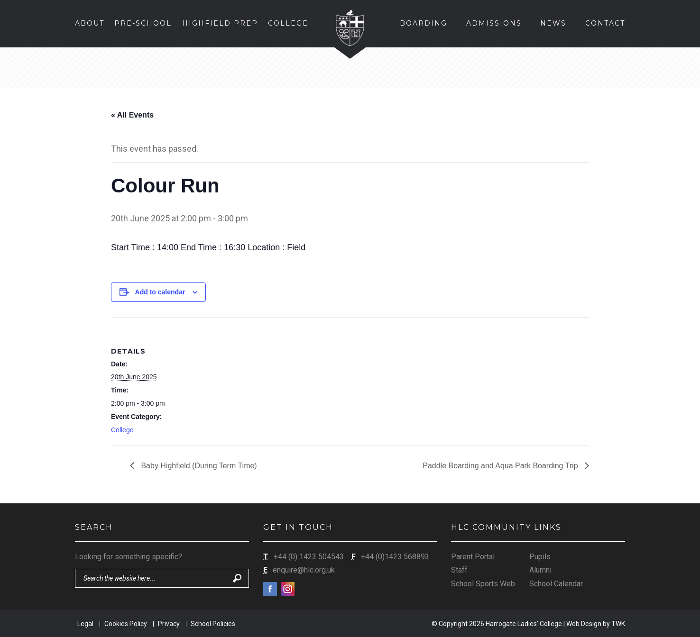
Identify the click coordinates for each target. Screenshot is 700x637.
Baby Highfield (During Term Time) (198, 466)
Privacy (169, 624)
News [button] (553, 23)
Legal (85, 624)
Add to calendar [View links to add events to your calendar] (160, 292)
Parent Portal (473, 556)
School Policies (213, 624)
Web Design (583, 624)
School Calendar (556, 583)
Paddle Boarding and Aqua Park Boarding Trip (501, 466)
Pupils (540, 556)
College (122, 430)
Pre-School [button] (143, 23)
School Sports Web (483, 583)
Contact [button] (605, 23)
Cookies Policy (125, 624)
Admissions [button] (494, 23)
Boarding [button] (423, 23)
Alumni (540, 569)
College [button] (288, 23)
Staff (459, 569)
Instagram (288, 589)
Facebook (270, 589)
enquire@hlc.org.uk (304, 569)
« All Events (132, 115)
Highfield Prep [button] (220, 23)
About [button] (89, 23)
